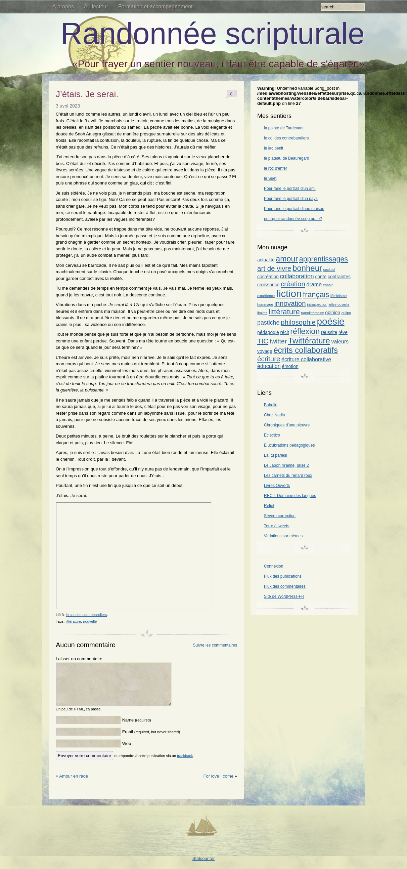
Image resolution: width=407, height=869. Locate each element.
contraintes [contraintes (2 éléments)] (339, 276)
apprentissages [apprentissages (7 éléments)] (323, 259)
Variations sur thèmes (283, 536)
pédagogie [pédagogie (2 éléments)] (268, 332)
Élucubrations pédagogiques (289, 445)
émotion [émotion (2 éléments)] (290, 366)
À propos (63, 6)
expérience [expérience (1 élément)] (266, 296)
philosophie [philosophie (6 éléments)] (298, 322)
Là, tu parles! (275, 455)
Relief (269, 505)
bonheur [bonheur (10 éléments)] (307, 268)
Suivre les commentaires (215, 645)
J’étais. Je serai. (87, 94)
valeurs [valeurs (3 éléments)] (340, 341)
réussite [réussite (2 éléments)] (329, 332)
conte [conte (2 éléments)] (320, 276)
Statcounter (203, 866)
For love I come (219, 784)
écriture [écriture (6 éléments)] (268, 359)
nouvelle (90, 621)
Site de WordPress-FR (284, 596)
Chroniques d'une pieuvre (287, 425)
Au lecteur (96, 6)
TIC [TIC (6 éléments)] (262, 341)
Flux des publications (283, 576)
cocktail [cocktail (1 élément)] (329, 269)
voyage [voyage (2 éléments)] (264, 351)
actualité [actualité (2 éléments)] (266, 259)
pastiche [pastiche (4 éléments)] (268, 322)
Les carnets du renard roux (288, 475)
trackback (185, 764)
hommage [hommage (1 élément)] (265, 304)
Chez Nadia (274, 415)
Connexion (273, 566)
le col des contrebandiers (86, 615)
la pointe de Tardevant (284, 128)
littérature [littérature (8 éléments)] (284, 311)
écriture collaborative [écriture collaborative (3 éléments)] (306, 359)
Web (126, 751)
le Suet (270, 178)
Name (136, 728)
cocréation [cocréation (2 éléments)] (268, 276)
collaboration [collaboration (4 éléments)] (297, 276)
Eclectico (272, 435)
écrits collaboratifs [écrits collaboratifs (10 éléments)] (305, 350)
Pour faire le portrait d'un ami (290, 188)
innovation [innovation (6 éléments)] (290, 303)
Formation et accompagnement (155, 6)
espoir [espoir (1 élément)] (328, 285)
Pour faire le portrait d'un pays (291, 198)
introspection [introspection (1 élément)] (317, 304)
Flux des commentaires (285, 586)
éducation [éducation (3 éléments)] (269, 366)
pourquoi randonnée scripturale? (293, 218)
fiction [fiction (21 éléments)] (289, 293)
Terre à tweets (276, 526)
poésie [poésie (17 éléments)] (330, 321)
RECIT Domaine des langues (290, 495)
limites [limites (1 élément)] (262, 313)
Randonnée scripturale (212, 33)
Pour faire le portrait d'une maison (294, 208)
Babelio (270, 405)
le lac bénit (273, 148)
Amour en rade (73, 784)
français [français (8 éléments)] (316, 294)
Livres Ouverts (277, 485)
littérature (73, 621)
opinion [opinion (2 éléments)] (332, 312)
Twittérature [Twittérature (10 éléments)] (309, 340)
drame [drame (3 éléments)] (314, 284)
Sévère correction (280, 515)
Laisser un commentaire (79, 658)
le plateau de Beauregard (286, 158)
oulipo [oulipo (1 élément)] (346, 313)
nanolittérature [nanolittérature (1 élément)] (312, 313)
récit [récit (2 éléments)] (284, 332)
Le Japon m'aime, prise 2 (286, 465)
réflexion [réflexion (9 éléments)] (305, 331)
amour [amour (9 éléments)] (287, 258)
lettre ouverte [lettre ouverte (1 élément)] (338, 304)
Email (151, 739)
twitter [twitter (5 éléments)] (278, 341)
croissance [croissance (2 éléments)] (268, 284)
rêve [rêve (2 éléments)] (343, 332)
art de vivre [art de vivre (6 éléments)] (274, 268)
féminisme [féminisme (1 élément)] (338, 296)
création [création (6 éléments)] (293, 284)
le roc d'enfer (275, 168)
